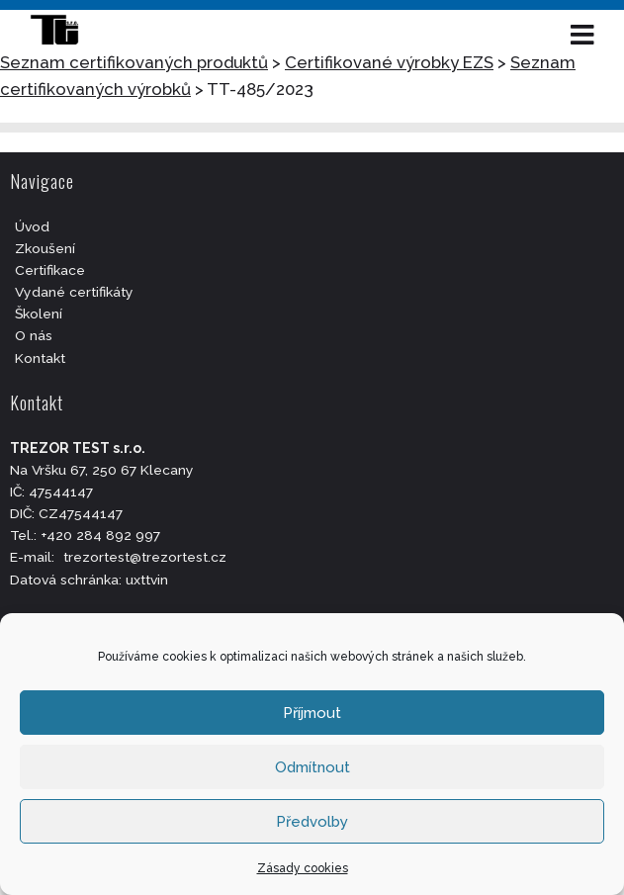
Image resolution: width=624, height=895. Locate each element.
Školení (38, 313)
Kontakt (40, 358)
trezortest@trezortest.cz (144, 557)
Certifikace (50, 270)
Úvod (32, 226)
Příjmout (312, 713)
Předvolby (312, 822)
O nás (33, 335)
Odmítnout (312, 767)
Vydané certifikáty (74, 292)
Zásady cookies (302, 868)
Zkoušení (45, 248)
